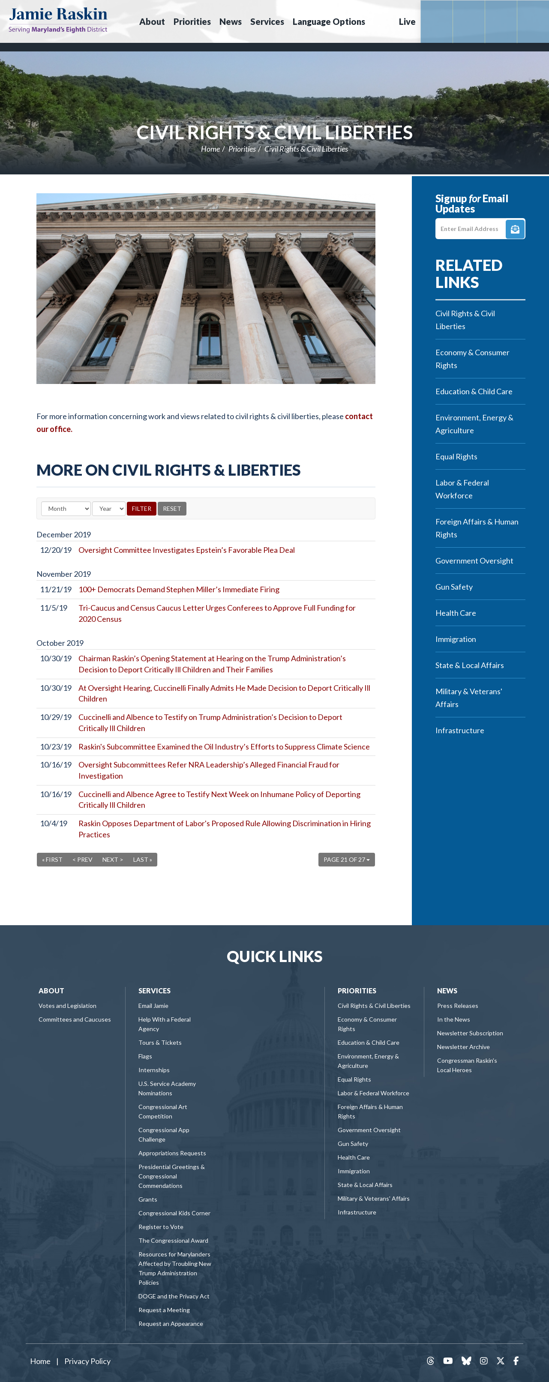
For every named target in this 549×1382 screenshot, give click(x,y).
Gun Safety (454, 586)
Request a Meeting (164, 1309)
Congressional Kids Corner (174, 1213)
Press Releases (457, 1005)
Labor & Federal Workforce (462, 489)
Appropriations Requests (172, 1153)
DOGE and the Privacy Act (174, 1296)
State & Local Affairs (469, 665)
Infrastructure (459, 730)
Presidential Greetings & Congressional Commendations (171, 1176)
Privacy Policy (87, 1361)
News (447, 990)
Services (154, 990)
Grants (147, 1199)
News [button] (230, 21)
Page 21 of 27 (347, 859)
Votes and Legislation (67, 1005)
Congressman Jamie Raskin (58, 19)
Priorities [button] (192, 21)
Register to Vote (160, 1226)
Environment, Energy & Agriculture (474, 424)
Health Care (455, 613)
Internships (154, 1069)
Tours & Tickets (160, 1042)
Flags (145, 1056)
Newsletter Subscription (470, 1033)
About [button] (152, 21)
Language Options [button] (329, 21)
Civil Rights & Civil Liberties (275, 132)
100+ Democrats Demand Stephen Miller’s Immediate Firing (178, 589)
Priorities (242, 148)
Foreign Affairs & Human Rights (477, 528)
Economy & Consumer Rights (472, 359)
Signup (515, 229)
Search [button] (381, 21)
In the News (453, 1019)
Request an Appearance (170, 1323)
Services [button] (267, 21)
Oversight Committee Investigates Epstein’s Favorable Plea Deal (186, 550)
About (51, 990)
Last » (142, 859)
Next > (112, 859)
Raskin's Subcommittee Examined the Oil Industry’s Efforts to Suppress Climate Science (224, 746)
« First (52, 859)
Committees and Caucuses (75, 1019)
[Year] (109, 508)
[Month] (66, 508)
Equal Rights (456, 456)
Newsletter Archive (463, 1046)
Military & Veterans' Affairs (468, 698)
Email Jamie (153, 1005)
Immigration (455, 639)
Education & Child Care (474, 391)
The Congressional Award (173, 1240)
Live (407, 21)
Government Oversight (474, 560)
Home (210, 148)
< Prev (82, 859)
